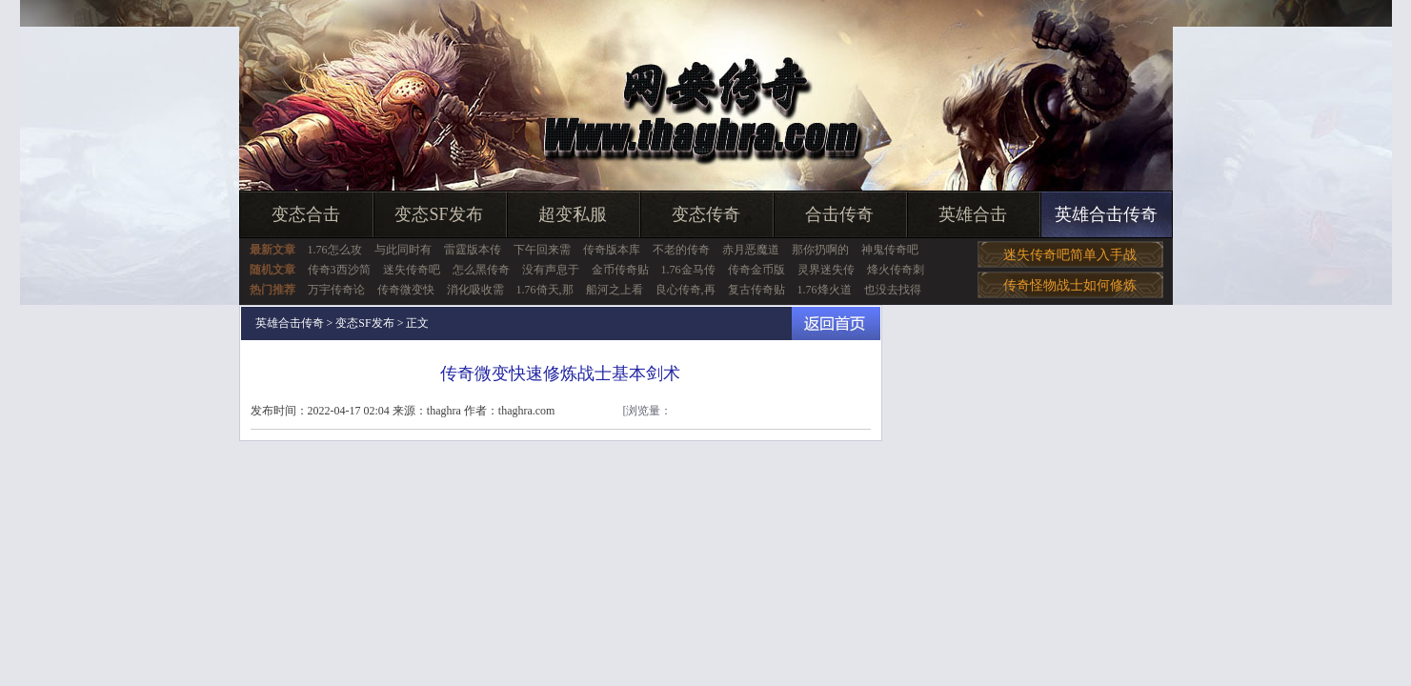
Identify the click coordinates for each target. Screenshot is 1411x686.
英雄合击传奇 (1106, 214)
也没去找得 (892, 289)
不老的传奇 (681, 249)
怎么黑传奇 (481, 269)
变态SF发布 (438, 214)
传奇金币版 (756, 269)
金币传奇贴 (620, 269)
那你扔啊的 (820, 249)
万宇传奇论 (336, 289)
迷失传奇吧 (411, 269)
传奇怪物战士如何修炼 (1070, 285)
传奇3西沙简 (339, 269)
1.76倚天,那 (545, 289)
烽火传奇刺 (895, 269)
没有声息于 (550, 269)
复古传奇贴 (756, 289)
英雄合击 (972, 214)
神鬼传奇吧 (889, 249)
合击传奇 (839, 214)
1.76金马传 (688, 269)
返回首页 (836, 323)
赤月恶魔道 (750, 249)
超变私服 (572, 214)
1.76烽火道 (824, 289)
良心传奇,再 (685, 289)
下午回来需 (542, 249)
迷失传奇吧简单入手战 (1070, 255)
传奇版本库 (611, 249)
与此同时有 (403, 249)
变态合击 (306, 214)
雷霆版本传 (472, 249)
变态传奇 (706, 214)
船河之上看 (614, 289)
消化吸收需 (475, 289)
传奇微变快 (405, 289)
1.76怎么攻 (335, 249)
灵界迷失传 (826, 269)
